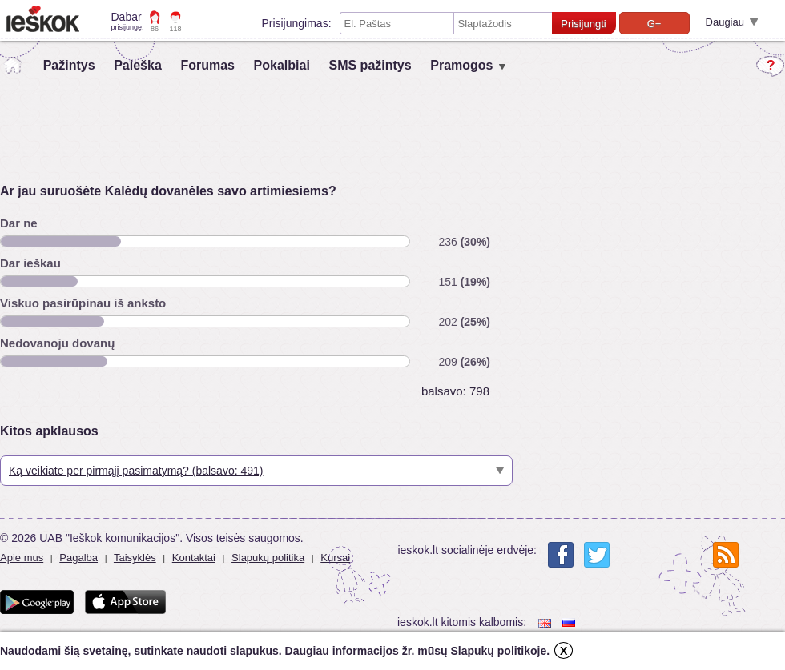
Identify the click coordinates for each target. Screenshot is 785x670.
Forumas (207, 65)
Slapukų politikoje (498, 650)
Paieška (138, 65)
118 (176, 29)
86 (155, 29)
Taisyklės (135, 558)
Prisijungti (583, 24)
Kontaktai (193, 558)
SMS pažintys (369, 65)
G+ (654, 24)
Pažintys (69, 65)
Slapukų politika (267, 558)
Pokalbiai (282, 65)
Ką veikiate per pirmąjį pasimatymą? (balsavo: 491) (136, 470)
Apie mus (21, 558)
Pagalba (78, 558)
